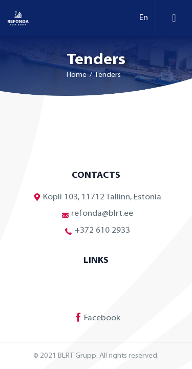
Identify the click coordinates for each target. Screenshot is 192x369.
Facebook (96, 317)
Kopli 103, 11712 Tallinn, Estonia (96, 197)
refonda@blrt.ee (96, 214)
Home (77, 75)
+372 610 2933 (96, 231)
